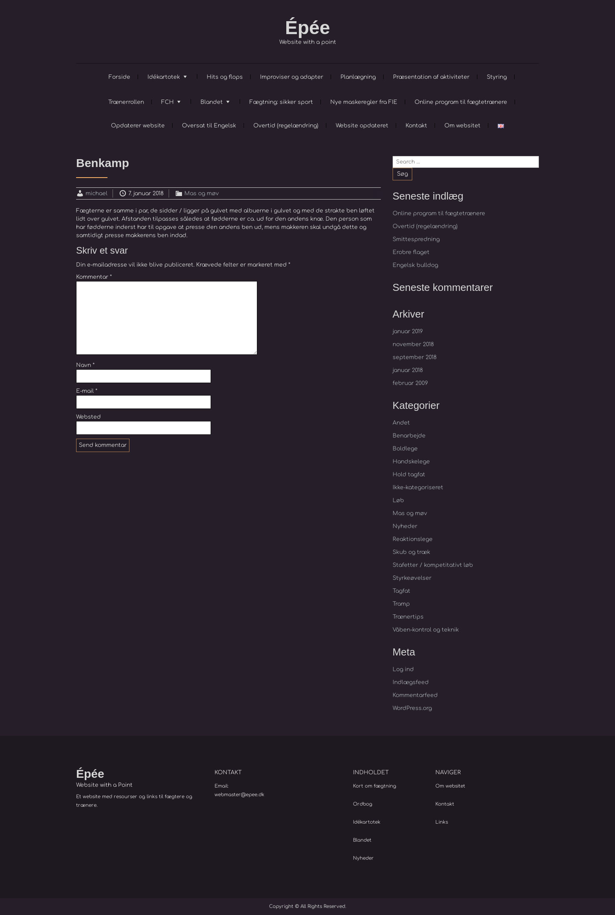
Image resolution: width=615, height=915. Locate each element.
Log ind (403, 669)
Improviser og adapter (291, 77)
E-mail (86, 391)
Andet (401, 423)
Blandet (211, 102)
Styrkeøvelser (412, 578)
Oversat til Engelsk (209, 126)
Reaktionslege (413, 539)
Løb (398, 500)
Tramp (401, 604)
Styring (497, 77)
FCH (167, 102)
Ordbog (362, 804)
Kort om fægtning (374, 786)
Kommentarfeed (415, 695)
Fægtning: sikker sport (281, 102)
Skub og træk (411, 552)
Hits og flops (225, 77)
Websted (88, 417)
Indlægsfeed (411, 682)
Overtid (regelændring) (285, 126)
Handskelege (411, 462)
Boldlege (405, 449)
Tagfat (401, 591)
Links (441, 822)
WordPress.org (412, 708)
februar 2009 (410, 383)
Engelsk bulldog (415, 265)
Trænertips (408, 617)
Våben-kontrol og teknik (426, 630)
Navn (85, 365)
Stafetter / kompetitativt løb (433, 565)
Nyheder (405, 526)
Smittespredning (416, 239)
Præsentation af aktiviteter (431, 77)
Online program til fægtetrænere (461, 102)
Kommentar (94, 277)
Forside (119, 77)
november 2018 (413, 344)
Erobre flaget (411, 252)
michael (96, 193)
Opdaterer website (138, 126)
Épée (307, 27)
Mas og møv (201, 193)
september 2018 (415, 357)
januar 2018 (408, 370)
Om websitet (462, 126)
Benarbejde (409, 436)
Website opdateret (362, 126)
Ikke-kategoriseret (418, 487)
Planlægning (358, 77)
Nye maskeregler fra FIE (363, 102)
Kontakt (416, 126)
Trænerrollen (126, 102)
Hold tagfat (409, 474)
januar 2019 (408, 331)
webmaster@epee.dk (239, 794)
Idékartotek (163, 77)
